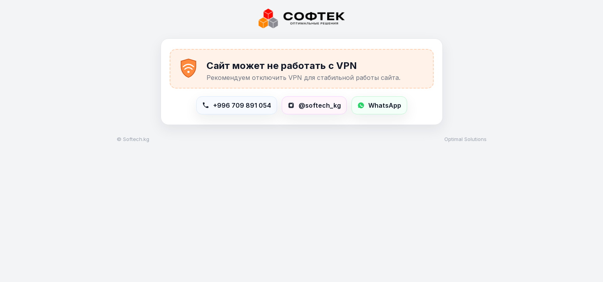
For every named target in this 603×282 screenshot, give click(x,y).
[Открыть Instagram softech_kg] (314, 105)
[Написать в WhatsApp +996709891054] (379, 105)
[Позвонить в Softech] (236, 105)
